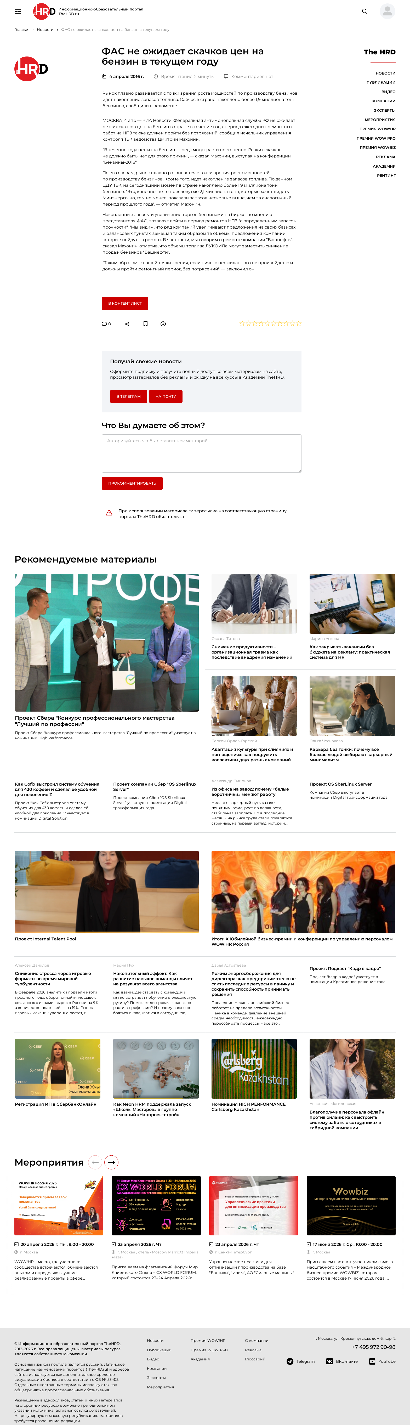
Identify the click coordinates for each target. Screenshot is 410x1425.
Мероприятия (380, 119)
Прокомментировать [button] (132, 483)
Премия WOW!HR (378, 129)
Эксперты (385, 110)
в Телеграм (129, 396)
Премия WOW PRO (376, 138)
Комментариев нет (248, 76)
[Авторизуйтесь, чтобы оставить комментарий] (201, 453)
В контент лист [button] (125, 303)
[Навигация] (18, 11)
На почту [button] (166, 396)
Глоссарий (255, 1359)
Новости (386, 73)
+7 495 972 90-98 (374, 1347)
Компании (384, 101)
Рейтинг (386, 175)
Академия (384, 166)
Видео (388, 91)
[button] (385, 11)
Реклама (386, 157)
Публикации (381, 82)
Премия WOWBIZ (378, 147)
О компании (257, 1340)
